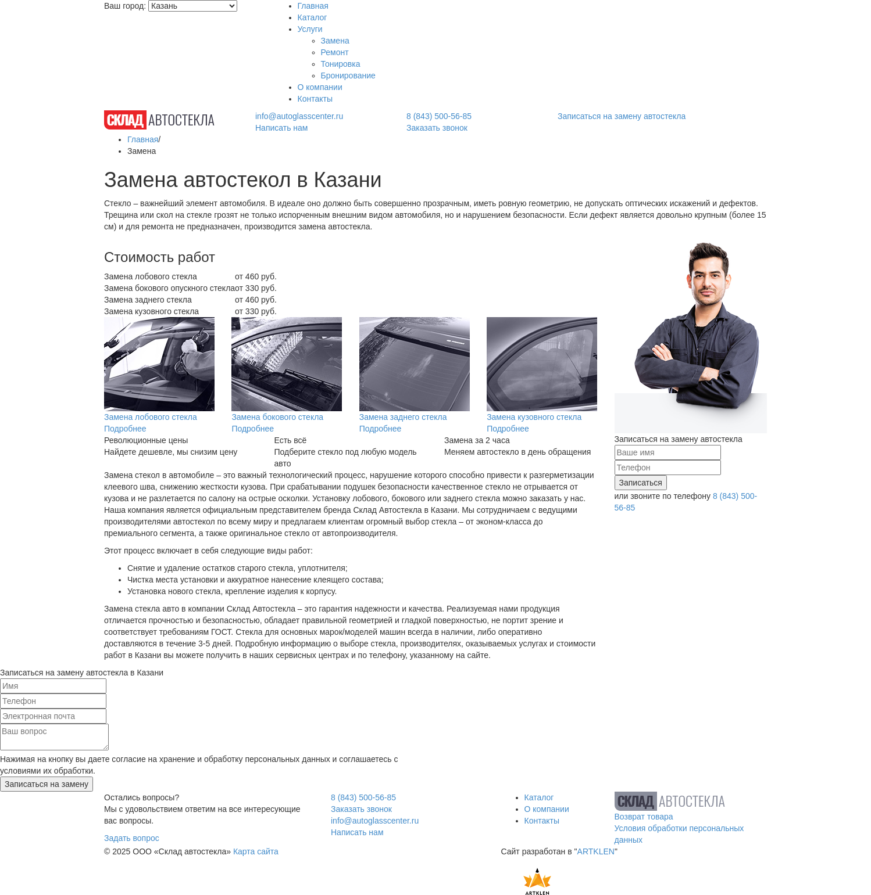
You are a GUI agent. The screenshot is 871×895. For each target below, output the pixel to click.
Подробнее (125, 428)
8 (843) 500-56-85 (439, 116)
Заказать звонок (436, 127)
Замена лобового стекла (150, 417)
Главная (313, 5)
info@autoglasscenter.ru (299, 116)
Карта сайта (256, 851)
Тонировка (340, 64)
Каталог (312, 17)
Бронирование (348, 75)
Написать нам (281, 127)
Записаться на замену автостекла (622, 116)
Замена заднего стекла (403, 417)
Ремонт (335, 52)
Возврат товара (644, 816)
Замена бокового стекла (277, 417)
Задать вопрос (131, 838)
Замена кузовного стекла (534, 417)
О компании (320, 87)
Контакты (315, 98)
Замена (335, 40)
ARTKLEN (596, 851)
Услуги (310, 29)
